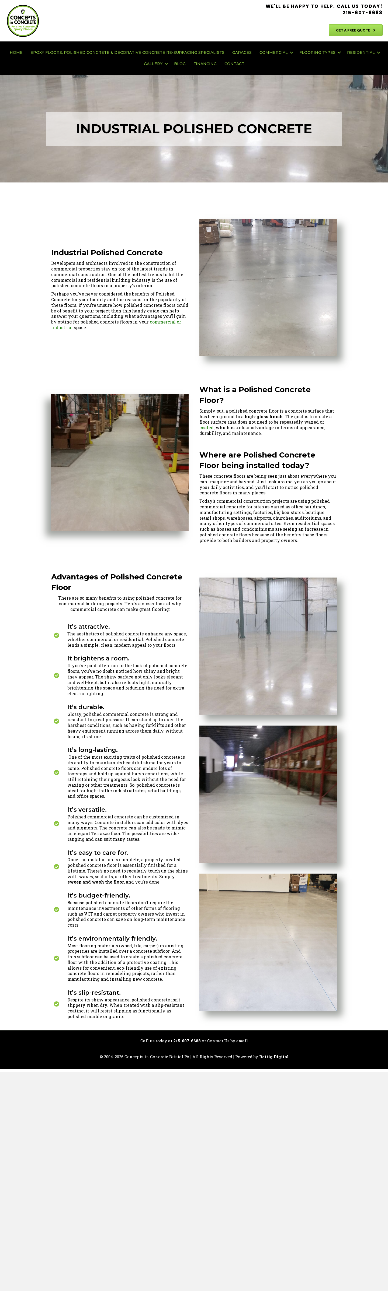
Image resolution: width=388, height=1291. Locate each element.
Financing (205, 63)
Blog (180, 63)
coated (206, 427)
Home (16, 52)
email (242, 1041)
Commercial (273, 52)
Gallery (153, 63)
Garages (242, 52)
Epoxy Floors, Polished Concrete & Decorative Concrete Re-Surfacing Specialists (127, 52)
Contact (234, 63)
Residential (361, 52)
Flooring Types (317, 52)
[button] (291, 52)
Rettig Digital (274, 1057)
